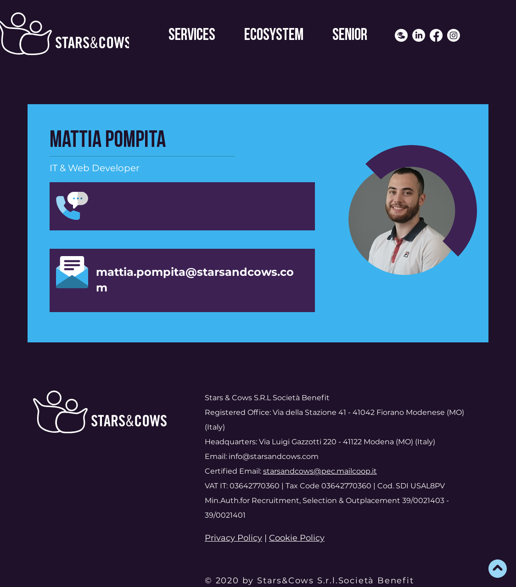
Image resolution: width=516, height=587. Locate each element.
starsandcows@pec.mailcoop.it (320, 471)
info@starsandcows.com (274, 456)
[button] (192, 35)
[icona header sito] (401, 35)
